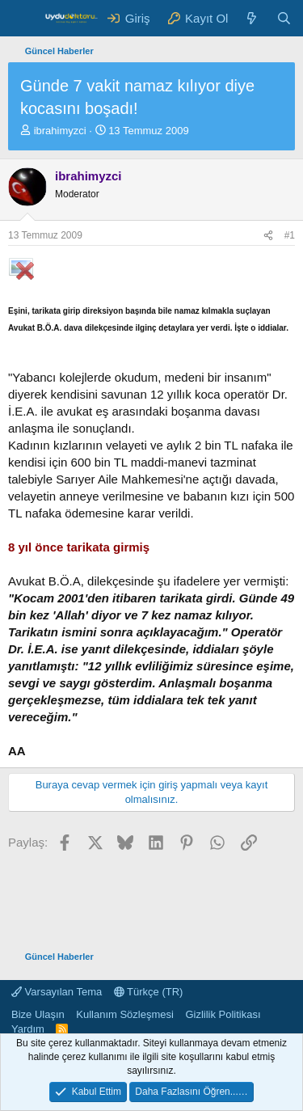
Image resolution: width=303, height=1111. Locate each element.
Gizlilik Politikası (222, 1014)
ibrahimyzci (60, 131)
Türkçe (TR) (148, 992)
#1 (289, 235)
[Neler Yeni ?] (251, 18)
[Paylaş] (268, 235)
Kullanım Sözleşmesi (125, 1014)
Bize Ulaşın (38, 1014)
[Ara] (284, 18)
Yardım (27, 1029)
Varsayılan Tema (56, 992)
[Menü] (22, 18)
